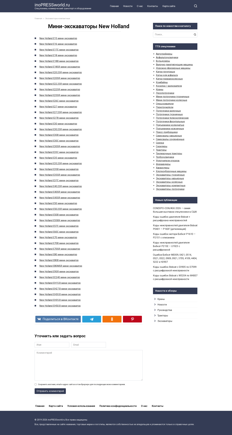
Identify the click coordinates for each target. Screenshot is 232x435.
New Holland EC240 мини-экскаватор (59, 277)
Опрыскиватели (165, 103)
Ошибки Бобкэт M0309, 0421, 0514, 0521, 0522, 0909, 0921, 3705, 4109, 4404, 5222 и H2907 (175, 258)
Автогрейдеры (164, 53)
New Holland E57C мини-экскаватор (59, 226)
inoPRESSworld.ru (52, 4)
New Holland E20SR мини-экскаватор (59, 78)
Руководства (164, 310)
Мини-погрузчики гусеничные (172, 96)
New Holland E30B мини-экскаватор (59, 135)
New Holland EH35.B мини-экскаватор (60, 300)
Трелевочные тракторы (169, 153)
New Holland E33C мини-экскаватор (59, 152)
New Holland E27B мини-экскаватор (59, 118)
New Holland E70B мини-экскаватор (59, 243)
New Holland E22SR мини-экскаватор (59, 89)
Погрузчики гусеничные (169, 114)
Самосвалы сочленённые (170, 139)
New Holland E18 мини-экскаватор (58, 55)
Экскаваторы (164, 321)
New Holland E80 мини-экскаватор (58, 254)
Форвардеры (163, 164)
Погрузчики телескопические (172, 118)
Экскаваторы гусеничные (170, 174)
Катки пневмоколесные (169, 78)
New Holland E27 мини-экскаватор (58, 106)
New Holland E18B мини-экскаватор (59, 61)
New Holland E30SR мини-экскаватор (59, 146)
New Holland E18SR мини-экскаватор (59, 66)
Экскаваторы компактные (170, 185)
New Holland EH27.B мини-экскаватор (60, 288)
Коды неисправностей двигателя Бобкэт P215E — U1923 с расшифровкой (171, 246)
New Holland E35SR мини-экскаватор (59, 174)
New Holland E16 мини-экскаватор (58, 44)
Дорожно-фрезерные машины (173, 68)
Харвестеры (162, 167)
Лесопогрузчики (165, 93)
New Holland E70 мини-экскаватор (58, 237)
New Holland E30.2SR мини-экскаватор (60, 129)
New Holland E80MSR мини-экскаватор (60, 265)
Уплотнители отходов (167, 160)
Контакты (152, 6)
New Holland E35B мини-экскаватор (59, 169)
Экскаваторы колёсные (169, 182)
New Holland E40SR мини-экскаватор (59, 192)
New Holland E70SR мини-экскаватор (59, 248)
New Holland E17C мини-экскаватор (59, 49)
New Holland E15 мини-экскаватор (58, 38)
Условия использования (81, 406)
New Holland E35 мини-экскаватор (58, 157)
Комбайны (162, 82)
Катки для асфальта (167, 75)
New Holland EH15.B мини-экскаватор (60, 283)
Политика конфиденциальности (118, 406)
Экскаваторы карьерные (170, 178)
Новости (127, 6)
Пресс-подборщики (167, 132)
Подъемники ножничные (170, 128)
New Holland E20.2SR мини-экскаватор (60, 72)
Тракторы (161, 150)
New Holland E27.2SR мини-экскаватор (60, 112)
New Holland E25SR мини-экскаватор (59, 95)
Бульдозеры (163, 61)
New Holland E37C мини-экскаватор (59, 180)
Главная (114, 6)
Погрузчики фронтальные (170, 121)
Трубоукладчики (165, 157)
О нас (140, 6)
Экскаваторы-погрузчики (170, 189)
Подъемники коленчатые (170, 125)
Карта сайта (168, 6)
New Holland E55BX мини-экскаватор (59, 220)
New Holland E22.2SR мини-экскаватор (60, 83)
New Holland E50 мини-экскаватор (58, 203)
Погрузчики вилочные (168, 110)
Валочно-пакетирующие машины (174, 64)
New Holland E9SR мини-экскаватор (59, 271)
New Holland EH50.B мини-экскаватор (60, 305)
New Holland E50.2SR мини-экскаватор (60, 209)
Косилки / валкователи (169, 86)
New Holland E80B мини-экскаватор (59, 260)
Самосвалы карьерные (169, 135)
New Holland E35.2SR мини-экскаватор (60, 163)
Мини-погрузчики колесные (171, 100)
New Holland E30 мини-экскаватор (58, 123)
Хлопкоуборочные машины (171, 171)
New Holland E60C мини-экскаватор (59, 231)
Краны (159, 89)
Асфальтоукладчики (167, 57)
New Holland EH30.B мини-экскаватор (60, 294)
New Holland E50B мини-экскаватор (59, 214)
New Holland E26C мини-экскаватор (59, 100)
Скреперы (161, 146)
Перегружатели (164, 107)
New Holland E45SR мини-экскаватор (59, 197)
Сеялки (160, 142)
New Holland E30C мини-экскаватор (59, 140)
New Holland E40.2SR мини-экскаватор (60, 186)
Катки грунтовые (165, 71)
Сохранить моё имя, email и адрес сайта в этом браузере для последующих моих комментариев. (81, 384)
